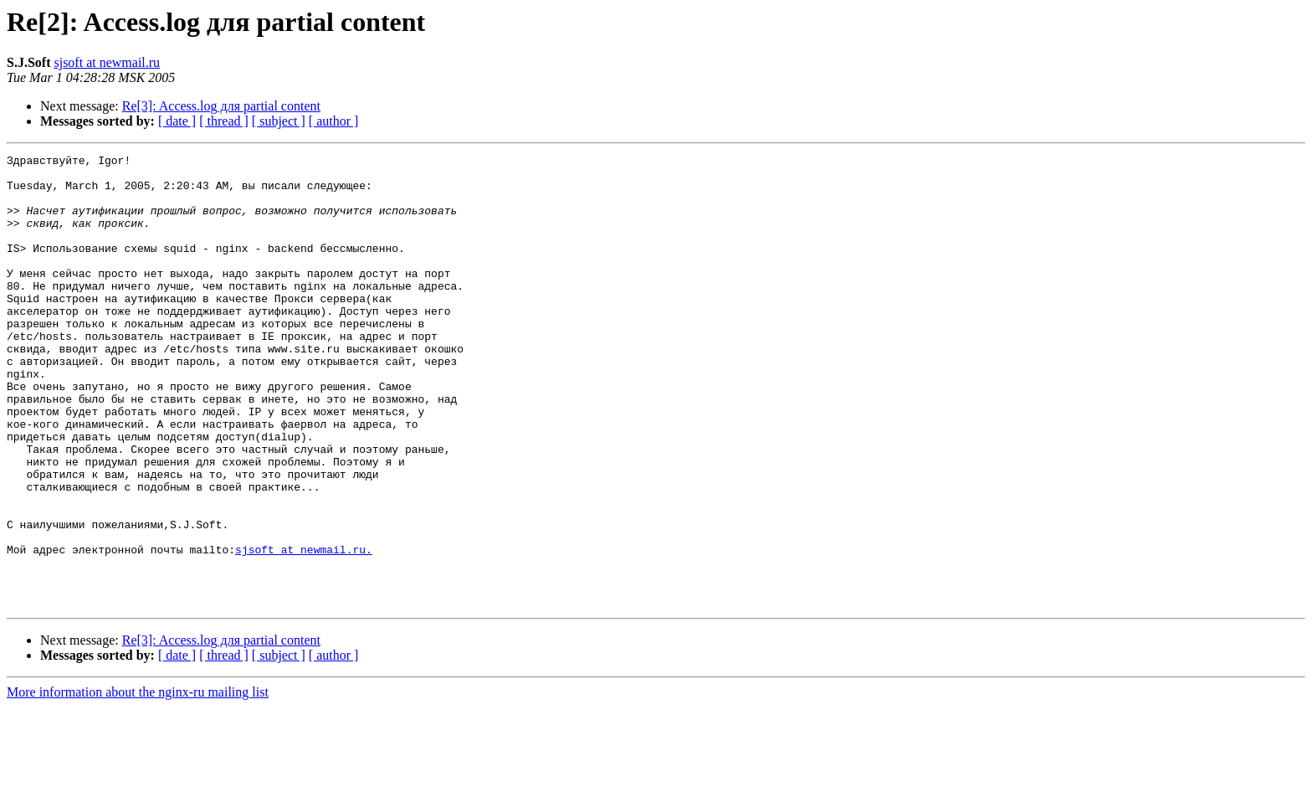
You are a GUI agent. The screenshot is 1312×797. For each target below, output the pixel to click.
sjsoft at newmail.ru (107, 62)
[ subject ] (278, 121)
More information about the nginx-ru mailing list (138, 782)
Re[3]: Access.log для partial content (221, 106)
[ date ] (177, 121)
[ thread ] (224, 121)
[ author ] (334, 121)
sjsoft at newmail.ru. (303, 629)
